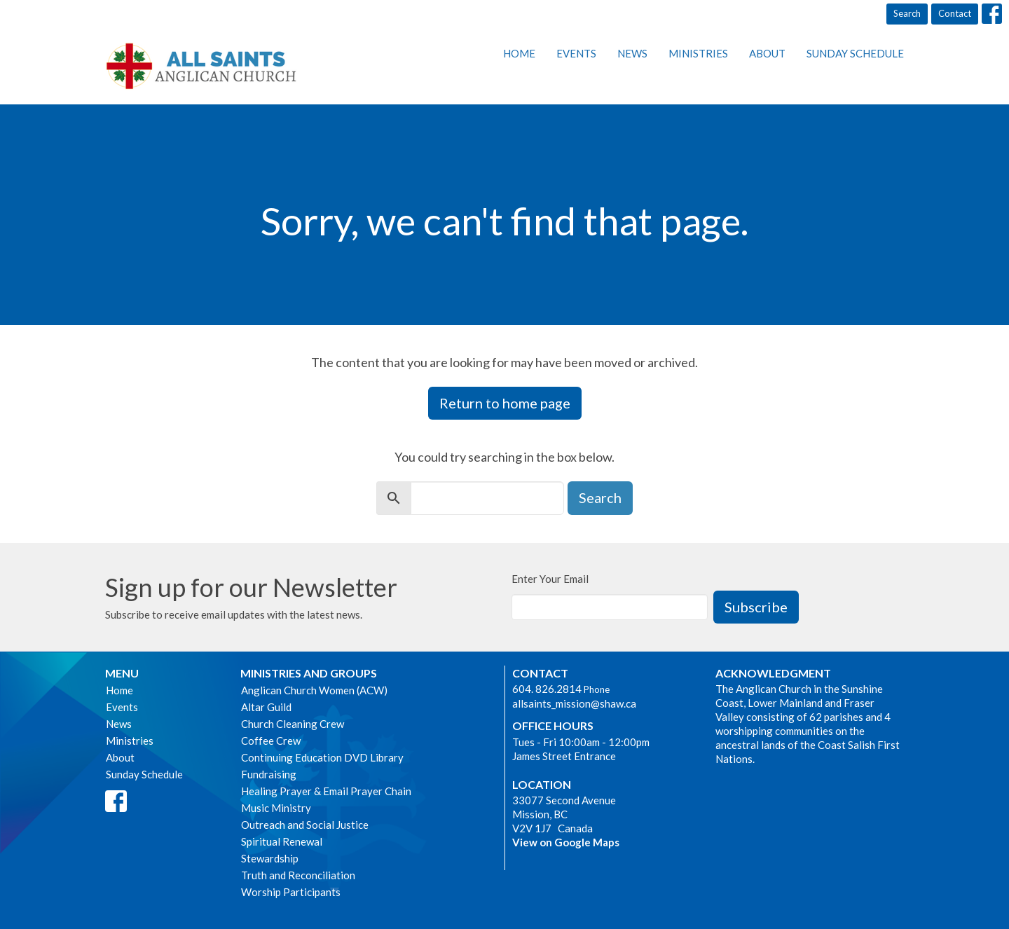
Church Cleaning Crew (292, 723)
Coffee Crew (271, 740)
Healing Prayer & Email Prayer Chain (326, 791)
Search (907, 13)
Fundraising (268, 774)
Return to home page (504, 402)
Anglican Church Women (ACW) (314, 690)
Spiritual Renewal (281, 841)
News (632, 53)
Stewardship (269, 858)
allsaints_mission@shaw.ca (574, 703)
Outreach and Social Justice (305, 824)
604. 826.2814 (547, 688)
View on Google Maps (565, 842)
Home (519, 53)
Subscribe (756, 606)
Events (576, 53)
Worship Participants (291, 892)
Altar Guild (266, 707)
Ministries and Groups (308, 673)
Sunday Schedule (855, 53)
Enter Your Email (550, 578)
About (767, 53)
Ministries (698, 53)
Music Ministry (276, 807)
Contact (954, 13)
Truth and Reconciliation (298, 875)
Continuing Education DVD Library (322, 757)
